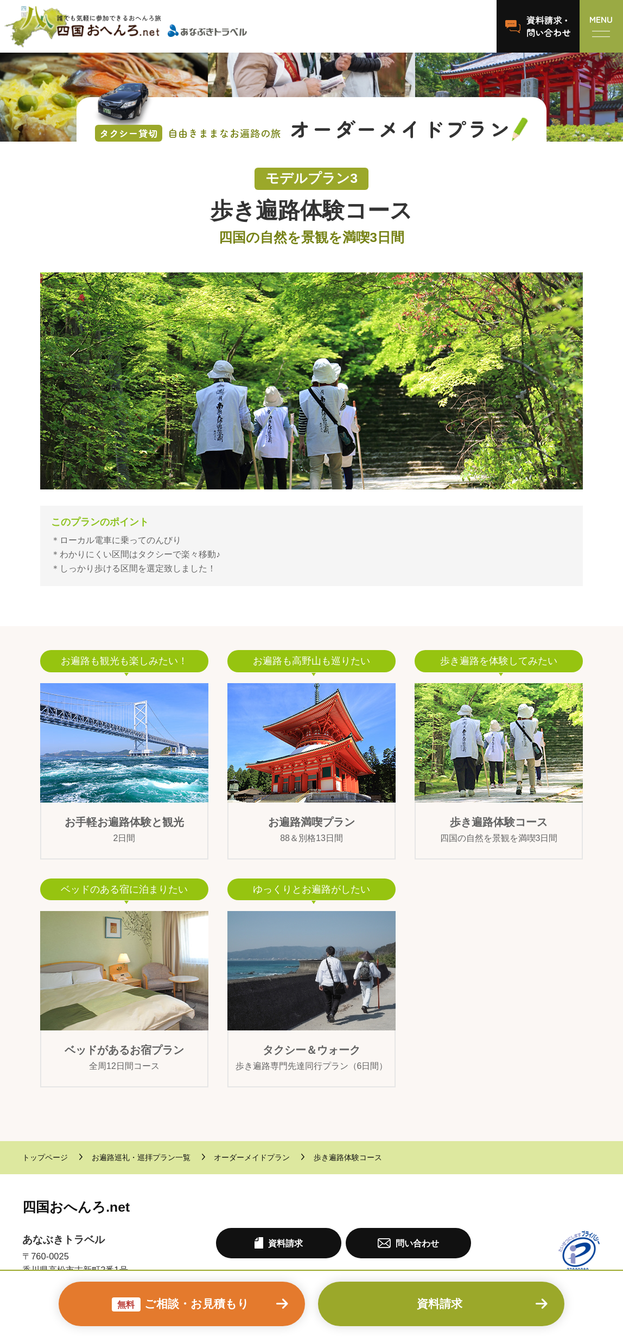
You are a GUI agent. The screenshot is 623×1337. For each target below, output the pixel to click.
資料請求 (439, 1303)
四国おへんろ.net (76, 1207)
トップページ (45, 1157)
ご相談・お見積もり (180, 1304)
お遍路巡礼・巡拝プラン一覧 (141, 1157)
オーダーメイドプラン (252, 1157)
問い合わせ (408, 1243)
